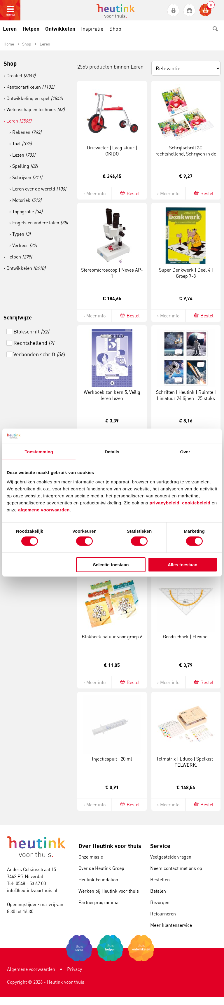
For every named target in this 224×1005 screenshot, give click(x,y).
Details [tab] (112, 451)
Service (160, 846)
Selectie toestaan (111, 564)
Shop (10, 63)
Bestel (129, 193)
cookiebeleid (197, 502)
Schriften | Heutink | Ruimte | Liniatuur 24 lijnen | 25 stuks (186, 395)
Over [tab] (185, 451)
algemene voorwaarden (44, 509)
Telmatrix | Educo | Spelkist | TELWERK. (186, 762)
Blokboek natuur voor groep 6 (112, 636)
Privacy (74, 969)
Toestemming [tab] (39, 451)
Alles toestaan (182, 564)
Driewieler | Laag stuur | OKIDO (112, 151)
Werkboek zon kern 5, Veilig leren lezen (112, 395)
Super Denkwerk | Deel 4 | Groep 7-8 (186, 273)
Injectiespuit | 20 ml (112, 759)
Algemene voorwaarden (31, 969)
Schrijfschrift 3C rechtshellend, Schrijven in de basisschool (185, 154)
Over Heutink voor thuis (109, 846)
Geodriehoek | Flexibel (186, 636)
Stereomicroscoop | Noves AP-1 (112, 273)
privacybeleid (164, 502)
